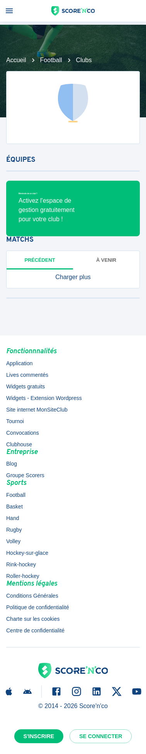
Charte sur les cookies (33, 619)
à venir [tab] (106, 260)
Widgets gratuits (25, 386)
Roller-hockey (22, 576)
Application (19, 363)
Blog (11, 464)
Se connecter (100, 736)
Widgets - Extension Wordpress (44, 398)
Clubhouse (19, 444)
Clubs (84, 60)
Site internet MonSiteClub (37, 410)
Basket (14, 506)
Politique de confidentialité (37, 607)
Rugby (14, 530)
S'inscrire (39, 736)
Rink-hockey (21, 564)
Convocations (22, 433)
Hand (12, 518)
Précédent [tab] (40, 260)
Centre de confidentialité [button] (35, 630)
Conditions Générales (32, 596)
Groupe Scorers (25, 475)
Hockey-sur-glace (27, 553)
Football (51, 60)
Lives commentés (27, 375)
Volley (13, 541)
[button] (73, 277)
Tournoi (15, 421)
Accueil (16, 60)
